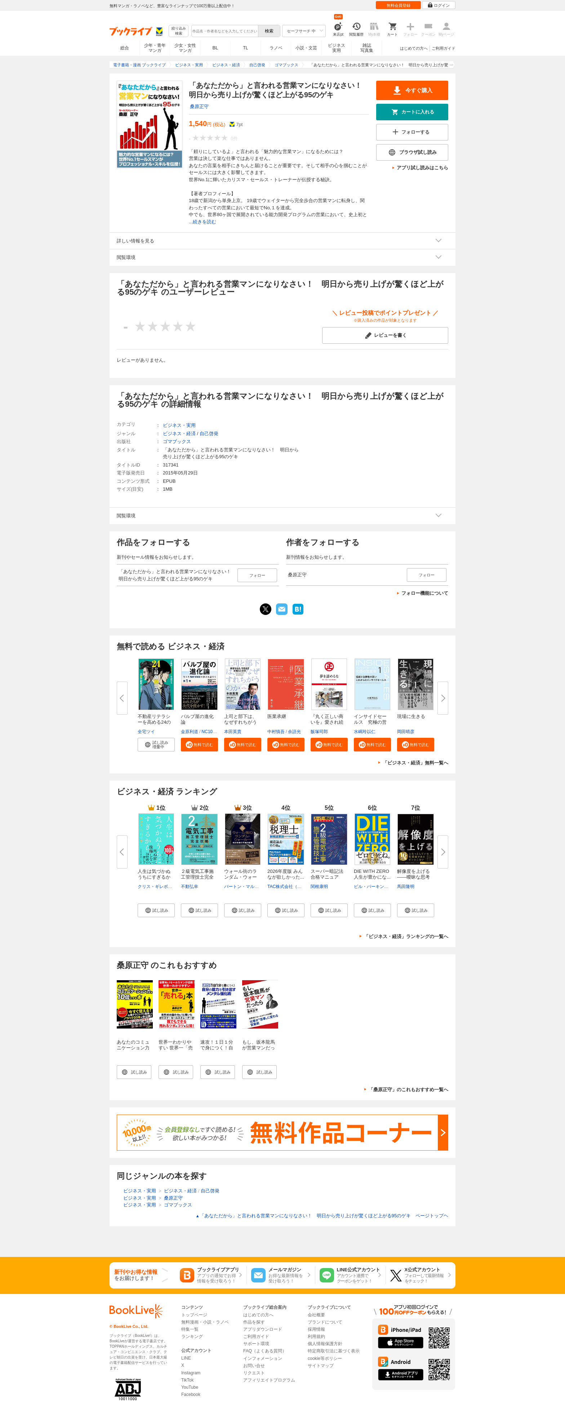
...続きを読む (202, 221)
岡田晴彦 (405, 731)
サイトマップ (321, 1365)
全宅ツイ (146, 731)
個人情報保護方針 (325, 1343)
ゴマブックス (177, 441)
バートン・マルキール (245, 886)
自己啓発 (209, 433)
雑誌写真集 (366, 48)
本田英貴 (232, 731)
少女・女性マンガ (185, 48)
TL (245, 47)
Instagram (190, 1372)
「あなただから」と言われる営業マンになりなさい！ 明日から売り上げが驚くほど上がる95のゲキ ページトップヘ (322, 1215)
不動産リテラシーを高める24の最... (154, 722)
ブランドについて (325, 1322)
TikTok (187, 1380)
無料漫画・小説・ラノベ (205, 1322)
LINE (186, 1358)
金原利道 (189, 731)
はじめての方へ (414, 48)
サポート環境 (256, 1343)
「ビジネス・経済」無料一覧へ (415, 763)
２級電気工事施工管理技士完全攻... (197, 877)
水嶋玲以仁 (364, 731)
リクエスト (254, 1372)
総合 (124, 47)
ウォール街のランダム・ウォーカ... (240, 877)
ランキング (192, 1336)
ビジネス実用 (336, 48)
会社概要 (316, 1314)
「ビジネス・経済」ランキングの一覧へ (406, 936)
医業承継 (276, 716)
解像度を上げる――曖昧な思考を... (413, 877)
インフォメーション (262, 1358)
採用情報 (316, 1329)
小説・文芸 (306, 47)
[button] (156, 744)
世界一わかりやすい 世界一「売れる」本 (176, 1047)
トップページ (194, 1314)
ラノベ (276, 47)
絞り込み (179, 31)
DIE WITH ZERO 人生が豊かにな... (374, 874)
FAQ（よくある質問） (264, 1350)
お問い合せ (254, 1365)
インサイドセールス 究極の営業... (370, 722)
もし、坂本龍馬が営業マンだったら (258, 1047)
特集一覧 (190, 1329)
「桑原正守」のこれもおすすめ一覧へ (408, 1089)
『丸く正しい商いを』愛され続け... (327, 722)
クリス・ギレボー (155, 886)
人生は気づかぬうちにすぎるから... (154, 877)
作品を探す (254, 1322)
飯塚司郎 (319, 731)
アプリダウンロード (262, 1329)
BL (215, 47)
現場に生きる (411, 716)
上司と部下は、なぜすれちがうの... (240, 722)
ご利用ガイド (443, 48)
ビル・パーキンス (371, 886)
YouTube (189, 1387)
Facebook (190, 1394)
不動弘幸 (189, 886)
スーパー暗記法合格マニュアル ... (327, 877)
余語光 (294, 731)
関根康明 (319, 886)
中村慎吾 (276, 731)
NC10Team (212, 731)
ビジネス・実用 (179, 425)
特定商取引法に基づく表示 (334, 1350)
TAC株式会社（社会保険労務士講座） (304, 886)
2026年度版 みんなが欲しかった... (285, 874)
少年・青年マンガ (155, 48)
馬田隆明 (405, 886)
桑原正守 (199, 106)
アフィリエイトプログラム (269, 1380)
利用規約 (316, 1336)
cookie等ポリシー (325, 1358)
